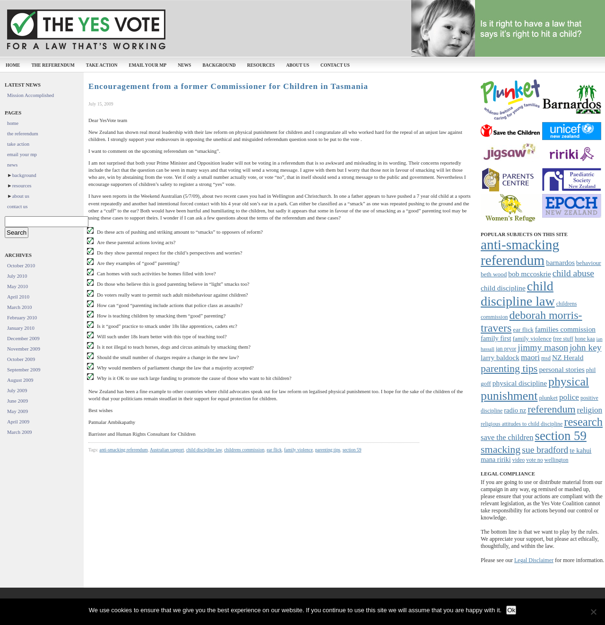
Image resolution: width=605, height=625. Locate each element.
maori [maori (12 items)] (530, 357)
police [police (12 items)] (569, 397)
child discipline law (204, 449)
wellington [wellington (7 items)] (556, 460)
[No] (593, 611)
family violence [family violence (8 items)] (532, 338)
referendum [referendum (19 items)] (551, 409)
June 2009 (17, 401)
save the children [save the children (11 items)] (507, 437)
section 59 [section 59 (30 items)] (560, 436)
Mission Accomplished (30, 95)
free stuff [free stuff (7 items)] (563, 338)
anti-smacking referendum (123, 449)
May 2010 (17, 286)
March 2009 (19, 432)
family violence (298, 449)
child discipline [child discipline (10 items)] (503, 288)
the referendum (52, 65)
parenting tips (327, 449)
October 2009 (21, 359)
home (13, 65)
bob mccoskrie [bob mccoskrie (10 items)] (529, 274)
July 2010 (17, 276)
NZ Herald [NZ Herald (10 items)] (567, 357)
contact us (335, 65)
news (184, 65)
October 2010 (21, 265)
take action (102, 65)
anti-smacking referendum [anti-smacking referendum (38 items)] (520, 252)
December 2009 (23, 338)
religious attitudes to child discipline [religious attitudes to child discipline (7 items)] (521, 424)
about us (297, 65)
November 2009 (23, 349)
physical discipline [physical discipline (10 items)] (520, 383)
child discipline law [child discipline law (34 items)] (518, 293)
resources (261, 65)
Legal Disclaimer (533, 560)
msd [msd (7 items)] (546, 358)
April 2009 (18, 421)
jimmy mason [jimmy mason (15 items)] (543, 347)
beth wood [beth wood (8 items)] (494, 274)
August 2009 (20, 380)
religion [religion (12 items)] (590, 409)
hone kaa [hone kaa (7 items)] (585, 338)
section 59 (352, 449)
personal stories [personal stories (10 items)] (561, 369)
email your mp (148, 65)
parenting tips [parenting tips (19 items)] (509, 368)
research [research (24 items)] (583, 421)
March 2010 (19, 307)
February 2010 (22, 317)
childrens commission (244, 449)
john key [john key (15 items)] (586, 347)
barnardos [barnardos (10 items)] (560, 262)
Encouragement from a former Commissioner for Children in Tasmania (228, 86)
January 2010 (21, 328)
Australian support (167, 449)
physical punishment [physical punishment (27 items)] (535, 389)
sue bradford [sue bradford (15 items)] (545, 450)
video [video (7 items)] (518, 460)
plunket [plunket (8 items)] (548, 397)
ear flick (274, 449)
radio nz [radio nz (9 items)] (515, 410)
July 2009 (17, 390)
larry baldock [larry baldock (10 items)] (500, 357)
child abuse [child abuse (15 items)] (573, 273)
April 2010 (18, 296)
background (218, 65)
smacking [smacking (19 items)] (500, 449)
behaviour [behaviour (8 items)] (588, 262)
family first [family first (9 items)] (496, 338)
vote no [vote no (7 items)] (534, 460)
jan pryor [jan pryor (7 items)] (506, 348)
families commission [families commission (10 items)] (565, 329)
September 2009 (23, 369)
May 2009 (17, 411)
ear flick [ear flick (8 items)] (523, 329)
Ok (511, 610)
